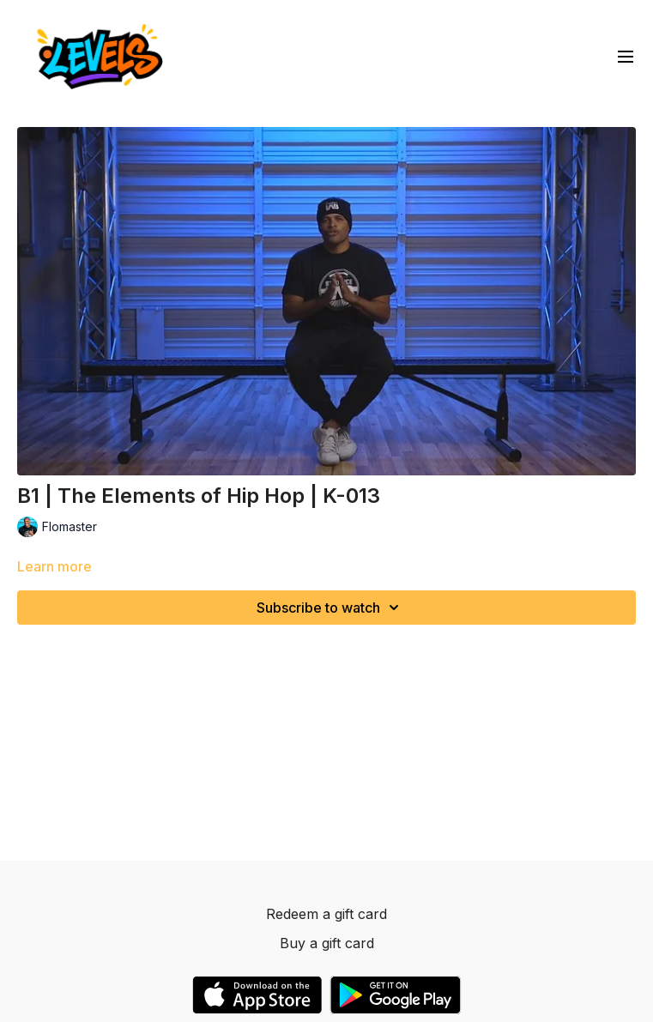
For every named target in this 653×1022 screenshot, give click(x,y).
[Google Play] (396, 995)
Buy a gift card (327, 943)
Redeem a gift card (326, 913)
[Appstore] (257, 995)
